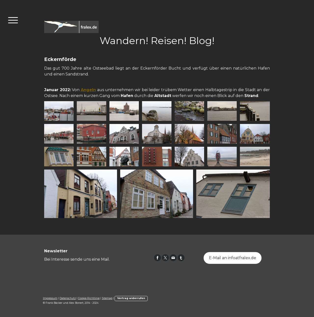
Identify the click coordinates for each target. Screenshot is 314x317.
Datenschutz (68, 298)
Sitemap (107, 298)
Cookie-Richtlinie (89, 298)
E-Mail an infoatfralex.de (232, 258)
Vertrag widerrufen (131, 298)
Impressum (50, 298)
